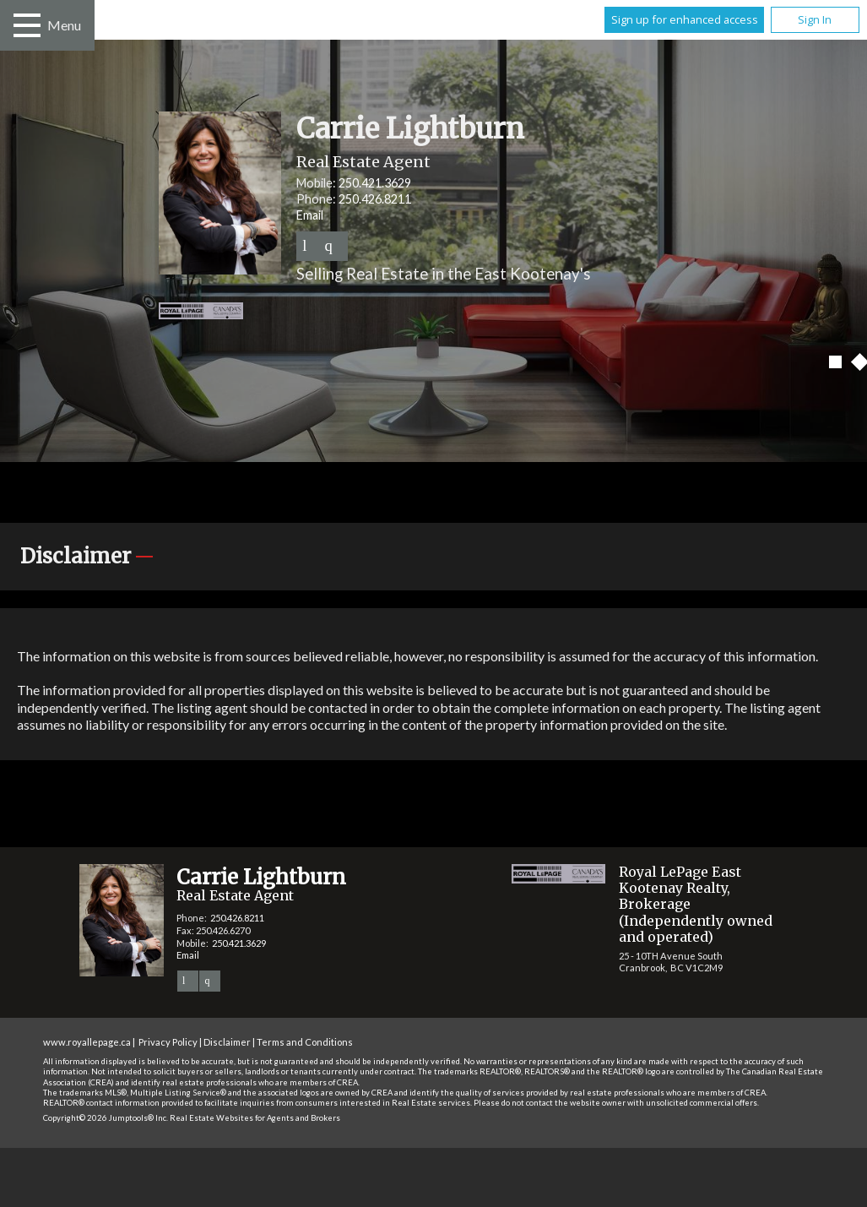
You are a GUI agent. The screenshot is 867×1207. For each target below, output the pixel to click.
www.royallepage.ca (87, 1041)
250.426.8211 (375, 199)
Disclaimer (227, 1041)
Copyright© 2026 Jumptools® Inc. (105, 1118)
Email (309, 215)
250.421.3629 (375, 183)
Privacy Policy (168, 1041)
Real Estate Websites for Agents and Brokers (255, 1118)
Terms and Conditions (305, 1041)
